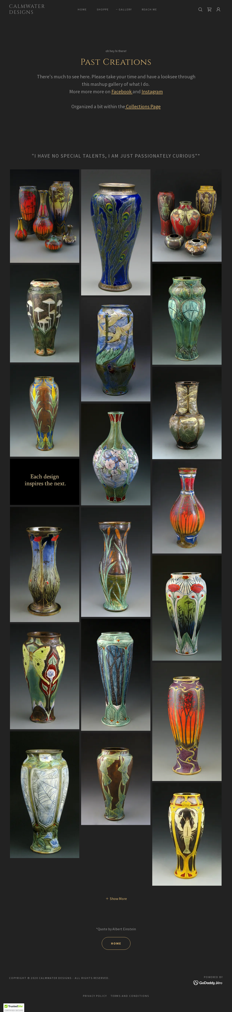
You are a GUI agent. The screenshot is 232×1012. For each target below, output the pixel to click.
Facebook (122, 91)
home (116, 943)
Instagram (152, 91)
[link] (37, 12)
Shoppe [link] (103, 9)
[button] (218, 9)
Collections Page (143, 106)
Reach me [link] (149, 9)
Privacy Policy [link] (95, 996)
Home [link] (82, 9)
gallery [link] (125, 9)
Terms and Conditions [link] (130, 996)
